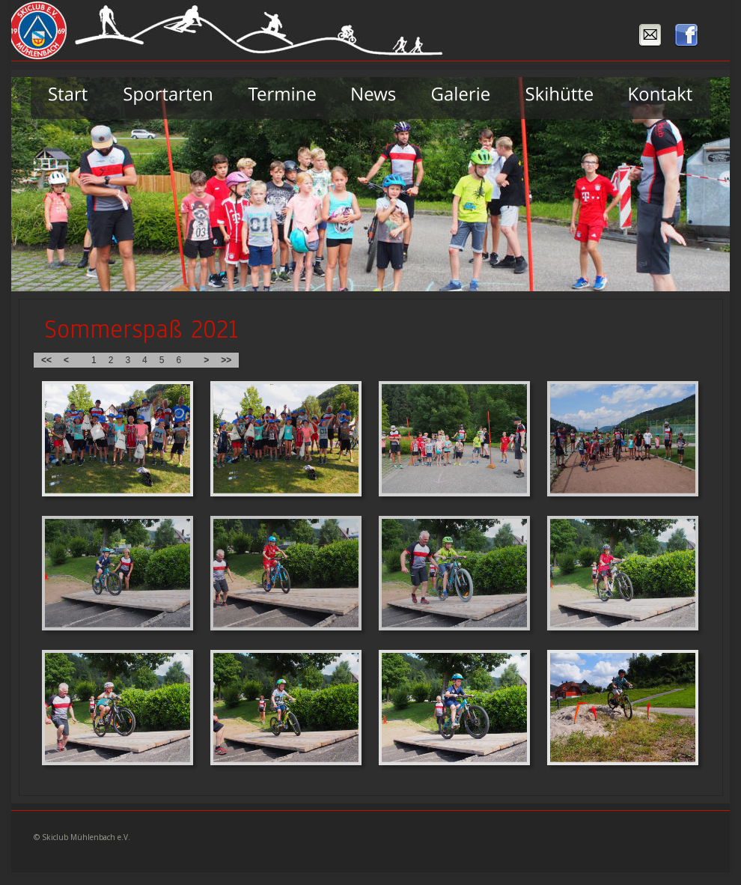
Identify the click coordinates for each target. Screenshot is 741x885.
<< (46, 360)
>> (226, 360)
